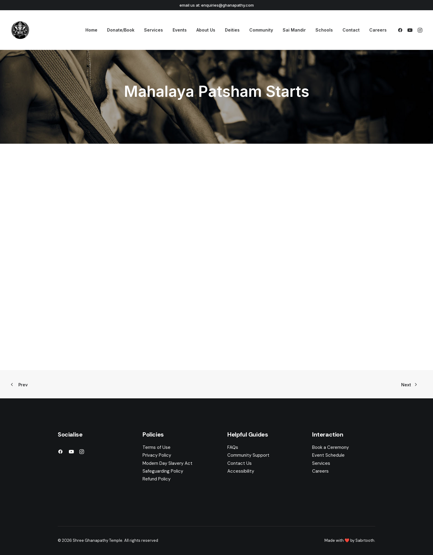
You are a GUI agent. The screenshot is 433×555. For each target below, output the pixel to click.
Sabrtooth (364, 540)
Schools (324, 29)
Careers (378, 29)
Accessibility (240, 471)
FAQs (232, 447)
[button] (401, 30)
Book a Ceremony (330, 447)
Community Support (248, 455)
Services (153, 29)
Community (261, 29)
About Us (205, 29)
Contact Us (239, 463)
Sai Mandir (294, 29)
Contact (351, 29)
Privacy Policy (157, 455)
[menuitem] (91, 30)
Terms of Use (156, 447)
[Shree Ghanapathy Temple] (20, 30)
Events (180, 29)
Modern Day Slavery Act (167, 463)
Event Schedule (328, 455)
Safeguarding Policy (163, 471)
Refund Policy (156, 479)
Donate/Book (120, 29)
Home (91, 29)
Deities (232, 29)
